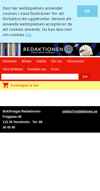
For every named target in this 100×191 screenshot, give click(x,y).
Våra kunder (75, 61)
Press (55, 69)
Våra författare (12, 69)
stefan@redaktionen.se (79, 111)
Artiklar (41, 61)
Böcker (26, 61)
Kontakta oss (37, 69)
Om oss (56, 61)
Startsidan (9, 61)
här (28, 34)
